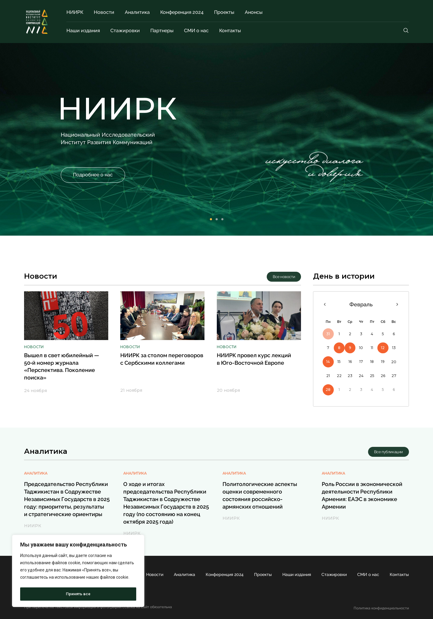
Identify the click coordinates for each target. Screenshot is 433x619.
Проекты (224, 12)
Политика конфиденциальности (381, 608)
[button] (93, 175)
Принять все (78, 594)
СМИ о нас (196, 30)
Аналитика (137, 12)
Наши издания (83, 30)
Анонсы (254, 12)
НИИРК (74, 12)
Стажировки (125, 30)
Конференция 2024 (182, 12)
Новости (104, 12)
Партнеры (162, 30)
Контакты (230, 30)
